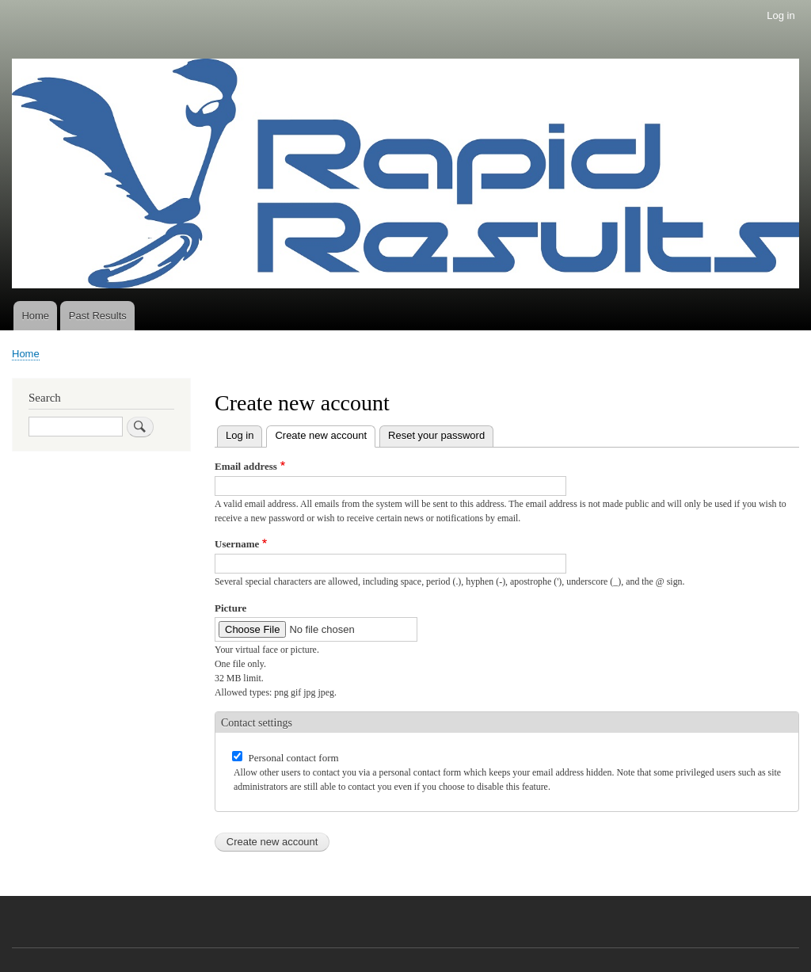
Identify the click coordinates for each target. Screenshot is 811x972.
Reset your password (436, 435)
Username (237, 544)
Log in (780, 15)
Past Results (98, 316)
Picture (230, 608)
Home (35, 316)
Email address (246, 466)
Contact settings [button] (256, 723)
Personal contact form (294, 758)
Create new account (325, 433)
